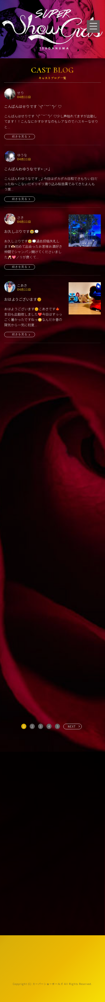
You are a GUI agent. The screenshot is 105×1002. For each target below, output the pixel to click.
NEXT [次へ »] (72, 726)
